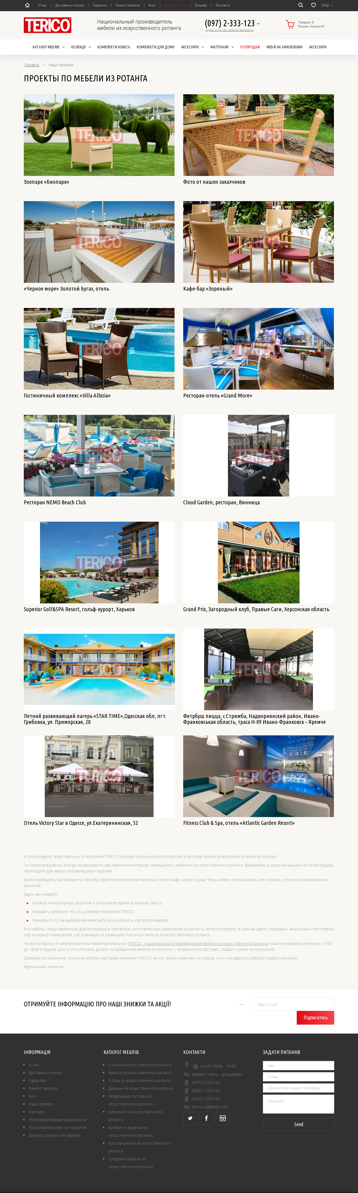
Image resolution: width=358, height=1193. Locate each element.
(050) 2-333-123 (206, 1077)
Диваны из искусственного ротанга (141, 1074)
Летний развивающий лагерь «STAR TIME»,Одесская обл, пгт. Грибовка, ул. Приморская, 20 (95, 718)
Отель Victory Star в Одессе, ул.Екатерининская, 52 (81, 822)
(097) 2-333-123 (232, 23)
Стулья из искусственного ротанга (140, 1051)
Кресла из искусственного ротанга (140, 1059)
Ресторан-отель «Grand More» (217, 395)
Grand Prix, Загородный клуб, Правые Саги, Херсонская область (256, 609)
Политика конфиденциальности (58, 1106)
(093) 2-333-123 (206, 1085)
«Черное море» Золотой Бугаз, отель (66, 288)
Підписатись (316, 1004)
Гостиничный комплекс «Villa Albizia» (67, 395)
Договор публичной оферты (54, 1121)
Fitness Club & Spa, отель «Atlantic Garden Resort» (239, 822)
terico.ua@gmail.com (210, 1093)
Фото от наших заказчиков (214, 181)
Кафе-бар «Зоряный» (208, 288)
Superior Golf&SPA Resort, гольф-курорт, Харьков (79, 609)
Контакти (223, 5)
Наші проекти (175, 5)
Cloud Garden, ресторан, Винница (221, 502)
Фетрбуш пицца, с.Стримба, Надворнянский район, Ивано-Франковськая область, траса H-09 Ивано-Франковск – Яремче (254, 718)
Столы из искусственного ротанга (139, 1067)
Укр (327, 5)
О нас (42, 5)
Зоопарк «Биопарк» (46, 181)
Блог (152, 5)
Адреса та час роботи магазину (230, 30)
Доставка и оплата (69, 5)
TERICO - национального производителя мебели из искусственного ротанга (197, 943)
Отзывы (201, 5)
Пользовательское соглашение (58, 1114)
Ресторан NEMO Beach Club (55, 502)
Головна (31, 64)
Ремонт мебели (128, 5)
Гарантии (100, 5)
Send (298, 1111)
